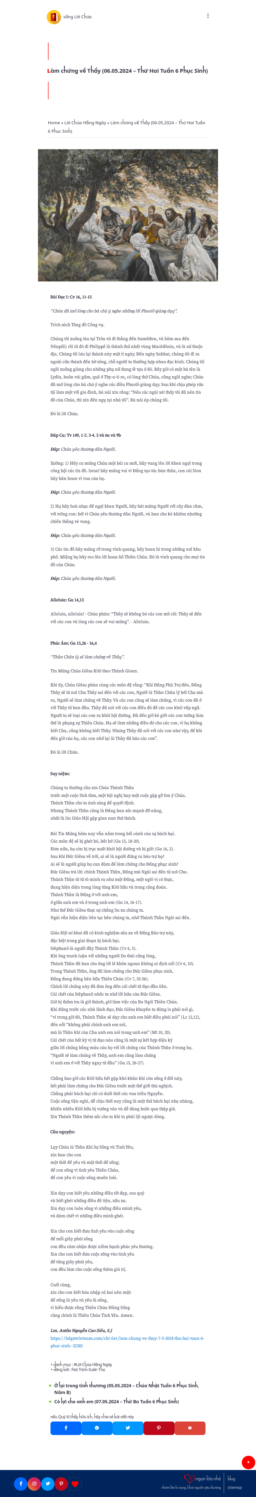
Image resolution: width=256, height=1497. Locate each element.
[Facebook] (66, 1428)
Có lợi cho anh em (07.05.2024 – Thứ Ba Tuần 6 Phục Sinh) (116, 1401)
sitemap (235, 1487)
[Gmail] (190, 1428)
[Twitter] (128, 1428)
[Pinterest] (159, 1428)
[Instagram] (34, 1484)
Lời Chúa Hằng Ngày (94, 1364)
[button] (248, 1462)
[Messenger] (97, 1428)
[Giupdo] (75, 1484)
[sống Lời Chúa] (55, 16)
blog (231, 1479)
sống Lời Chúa (77, 16)
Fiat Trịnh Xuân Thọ (88, 1369)
